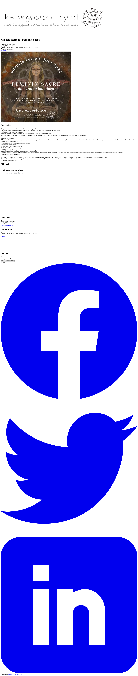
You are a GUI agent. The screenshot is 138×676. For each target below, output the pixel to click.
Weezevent (11, 674)
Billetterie (3, 50)
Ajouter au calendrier (7, 225)
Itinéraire (3, 236)
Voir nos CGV (19, 674)
